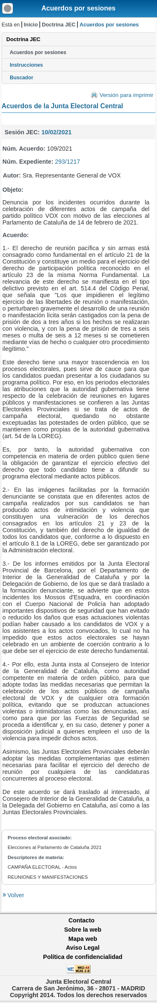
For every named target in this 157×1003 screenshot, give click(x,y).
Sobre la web (82, 929)
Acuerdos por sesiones (78, 8)
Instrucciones (26, 65)
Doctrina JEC (58, 24)
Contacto (82, 920)
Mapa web (82, 938)
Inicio (31, 24)
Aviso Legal (82, 947)
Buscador (21, 78)
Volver (15, 895)
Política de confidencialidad (83, 956)
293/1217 (67, 161)
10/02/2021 (56, 132)
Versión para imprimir (126, 95)
